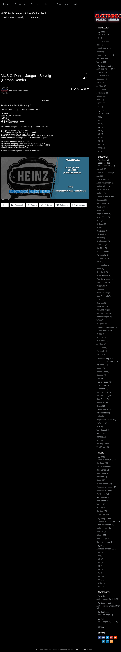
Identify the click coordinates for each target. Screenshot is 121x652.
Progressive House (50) (106, 419)
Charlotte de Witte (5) (105, 196)
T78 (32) (100, 106)
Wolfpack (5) (102, 323)
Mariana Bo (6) (103, 251)
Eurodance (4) (102, 389)
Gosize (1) (100, 82)
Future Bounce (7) (104, 392)
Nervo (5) (100, 268)
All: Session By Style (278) (107, 361)
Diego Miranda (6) (104, 214)
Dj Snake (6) (101, 224)
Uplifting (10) (102, 511)
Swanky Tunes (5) (104, 313)
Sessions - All (103, 160)
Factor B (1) (101, 531)
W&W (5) (100, 320)
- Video (100, 627)
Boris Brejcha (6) (103, 186)
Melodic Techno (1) (104, 413)
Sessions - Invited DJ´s (107, 328)
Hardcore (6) (102, 477)
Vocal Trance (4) (103, 514)
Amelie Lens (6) (103, 179)
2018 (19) (100, 576)
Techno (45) (101, 433)
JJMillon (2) (101, 86)
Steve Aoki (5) (102, 306)
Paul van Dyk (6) (103, 282)
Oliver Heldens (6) (104, 275)
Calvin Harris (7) (103, 189)
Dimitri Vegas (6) (103, 217)
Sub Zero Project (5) (105, 310)
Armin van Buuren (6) (105, 183)
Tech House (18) (103, 430)
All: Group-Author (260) (106, 69)
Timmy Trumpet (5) (104, 316)
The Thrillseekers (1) (104, 542)
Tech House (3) (102, 58)
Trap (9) (100, 440)
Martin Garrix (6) (103, 258)
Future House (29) (104, 395)
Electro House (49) (104, 382)
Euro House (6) (103, 385)
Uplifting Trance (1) (104, 443)
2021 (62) (100, 151)
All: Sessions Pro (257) (106, 165)
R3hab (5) (100, 289)
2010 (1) (100, 552)
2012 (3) (100, 120)
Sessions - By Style (106, 358)
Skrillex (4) (101, 299)
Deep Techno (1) (103, 371)
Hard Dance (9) (103, 470)
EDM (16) (100, 378)
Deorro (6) (101, 210)
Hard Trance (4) (103, 473)
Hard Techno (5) (103, 45)
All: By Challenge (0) (105, 615)
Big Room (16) (102, 463)
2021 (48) (100, 586)
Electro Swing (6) (104, 466)
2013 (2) (100, 559)
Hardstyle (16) (102, 402)
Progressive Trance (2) (106, 490)
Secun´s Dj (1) (102, 354)
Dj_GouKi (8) (101, 337)
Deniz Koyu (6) (102, 207)
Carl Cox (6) (101, 193)
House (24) (101, 406)
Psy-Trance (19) (103, 494)
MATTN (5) (100, 262)
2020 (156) (101, 583)
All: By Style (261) (103, 34)
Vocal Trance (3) (103, 447)
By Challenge (103, 612)
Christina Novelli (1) (104, 528)
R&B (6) (100, 426)
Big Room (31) (102, 365)
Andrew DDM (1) (103, 76)
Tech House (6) (103, 497)
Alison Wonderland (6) (105, 172)
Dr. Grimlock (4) (103, 341)
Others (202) (102, 96)
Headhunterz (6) (103, 241)
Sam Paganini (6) (104, 296)
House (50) (101, 480)
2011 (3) (99, 117)
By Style (101, 32)
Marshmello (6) (103, 255)
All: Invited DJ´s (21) (104, 330)
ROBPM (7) (101, 103)
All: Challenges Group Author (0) (108, 607)
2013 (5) (100, 124)
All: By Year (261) (103, 113)
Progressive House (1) (105, 55)
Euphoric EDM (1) (103, 41)
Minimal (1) (101, 416)
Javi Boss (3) (102, 244)
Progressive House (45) (106, 487)
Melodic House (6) (104, 409)
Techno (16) (101, 504)
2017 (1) (99, 573)
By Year (101, 111)
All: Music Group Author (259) (108, 521)
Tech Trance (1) (102, 501)
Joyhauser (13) (102, 93)
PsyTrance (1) (102, 423)
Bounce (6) (101, 368)
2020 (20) (101, 148)
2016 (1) (100, 569)
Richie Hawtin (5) (103, 292)
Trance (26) (101, 437)
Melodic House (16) (104, 483)
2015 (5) (100, 130)
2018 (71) (100, 141)
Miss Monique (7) (103, 265)
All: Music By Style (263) (106, 459)
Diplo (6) (100, 220)
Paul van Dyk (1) (103, 538)
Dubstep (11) (101, 375)
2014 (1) (100, 562)
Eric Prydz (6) (102, 234)
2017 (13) (100, 137)
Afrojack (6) (101, 169)
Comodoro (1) (102, 79)
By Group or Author (106, 66)
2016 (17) (100, 134)
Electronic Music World (18, 90)
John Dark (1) (102, 89)
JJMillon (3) (101, 344)
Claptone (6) (102, 200)
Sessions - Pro (104, 163)
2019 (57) (100, 144)
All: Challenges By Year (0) (107, 621)
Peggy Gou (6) (102, 286)
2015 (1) (99, 566)
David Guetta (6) (103, 203)
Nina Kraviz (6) (102, 272)
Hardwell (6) (101, 238)
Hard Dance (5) (103, 399)
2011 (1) (99, 555)
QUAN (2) (100, 100)
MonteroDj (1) (102, 351)
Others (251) (101, 535)
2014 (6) (100, 127)
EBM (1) (99, 38)
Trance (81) (101, 507)
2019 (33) (100, 579)
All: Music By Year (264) (106, 549)
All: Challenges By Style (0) (107, 599)
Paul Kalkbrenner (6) (105, 279)
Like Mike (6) (102, 248)
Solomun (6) (101, 303)
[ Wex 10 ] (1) (102, 72)
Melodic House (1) (104, 48)
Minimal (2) (101, 51)
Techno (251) (101, 62)
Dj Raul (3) (101, 334)
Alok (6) (100, 176)
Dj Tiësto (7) (101, 227)
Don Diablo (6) (102, 231)
